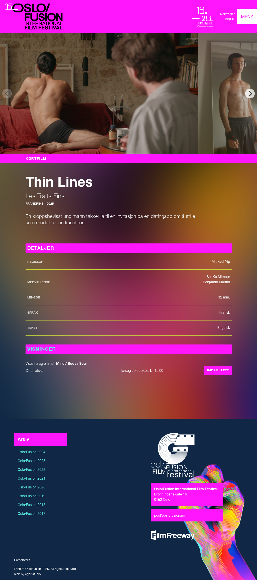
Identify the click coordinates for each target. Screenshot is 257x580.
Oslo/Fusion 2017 (31, 513)
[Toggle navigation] (247, 16)
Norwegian (227, 14)
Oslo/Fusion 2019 (31, 496)
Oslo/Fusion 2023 (31, 460)
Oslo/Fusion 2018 (31, 505)
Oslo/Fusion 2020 (31, 487)
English (230, 19)
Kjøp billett (218, 370)
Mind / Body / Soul (71, 363)
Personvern (22, 560)
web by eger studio (27, 574)
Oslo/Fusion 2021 (31, 478)
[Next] (250, 93)
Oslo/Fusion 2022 (31, 469)
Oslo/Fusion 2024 (31, 452)
